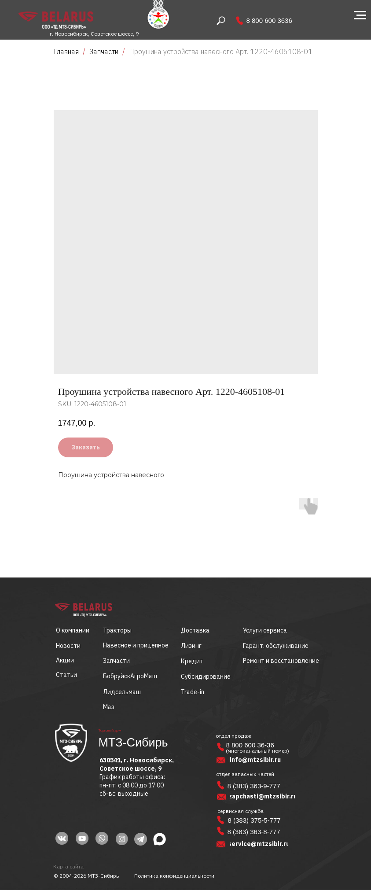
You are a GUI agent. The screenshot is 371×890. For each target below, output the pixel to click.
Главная (66, 51)
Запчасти (103, 51)
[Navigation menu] (360, 15)
